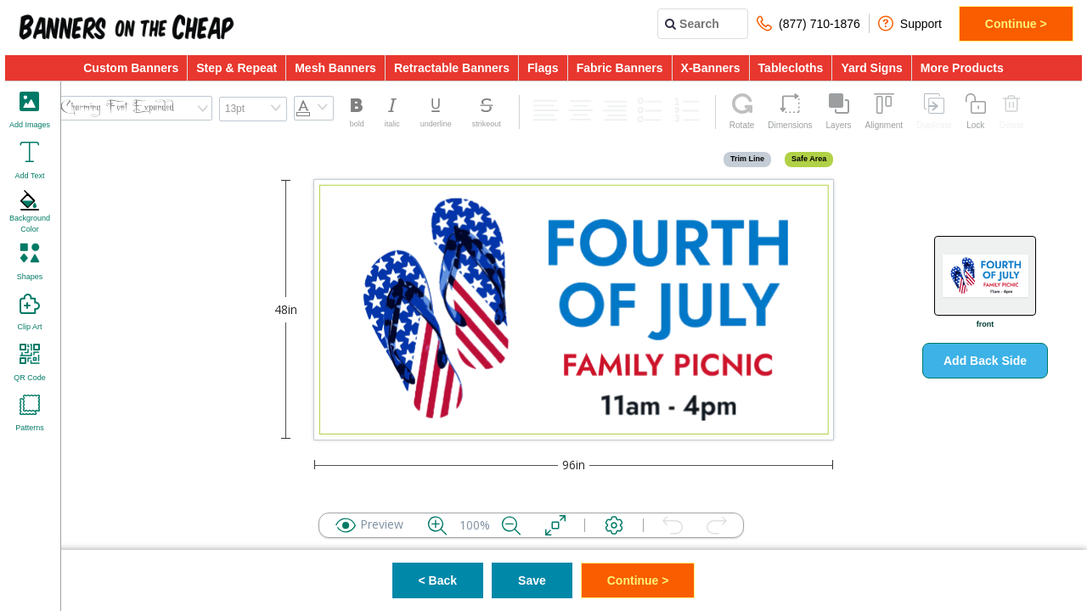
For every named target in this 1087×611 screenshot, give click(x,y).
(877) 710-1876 (808, 23)
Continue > (1016, 24)
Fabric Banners (620, 68)
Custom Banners (130, 68)
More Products (962, 68)
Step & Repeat (236, 68)
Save (532, 580)
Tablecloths (791, 68)
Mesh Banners (335, 68)
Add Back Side (985, 360)
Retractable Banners (452, 68)
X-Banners (711, 68)
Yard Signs (871, 68)
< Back (438, 580)
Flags (543, 68)
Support (910, 23)
